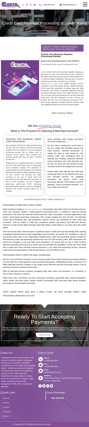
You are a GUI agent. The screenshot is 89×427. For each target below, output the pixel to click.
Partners (6, 416)
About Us (6, 398)
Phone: (47, 358)
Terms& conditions (58, 424)
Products (6, 403)
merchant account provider (33, 209)
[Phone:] (40, 359)
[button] (57, 398)
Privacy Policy (71, 424)
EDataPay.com (46, 84)
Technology (7, 412)
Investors (6, 407)
